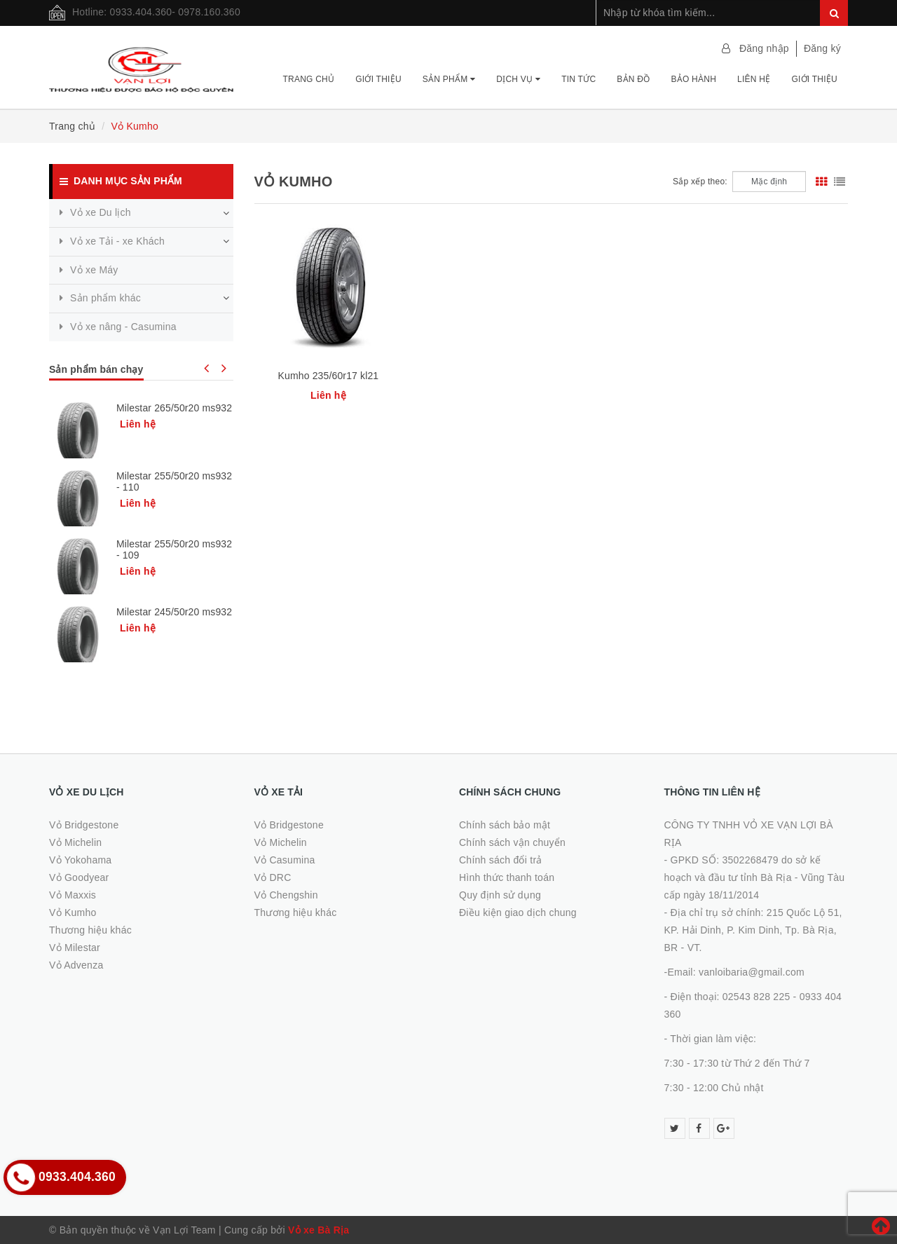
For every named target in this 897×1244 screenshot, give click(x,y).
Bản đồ (633, 79)
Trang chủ (308, 79)
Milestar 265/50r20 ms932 (174, 407)
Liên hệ (753, 79)
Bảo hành (693, 79)
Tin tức (578, 79)
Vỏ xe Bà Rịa (318, 1230)
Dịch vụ (518, 79)
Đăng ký (822, 48)
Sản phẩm (449, 79)
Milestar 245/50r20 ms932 (174, 611)
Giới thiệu (378, 79)
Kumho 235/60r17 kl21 (328, 375)
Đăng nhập (764, 48)
